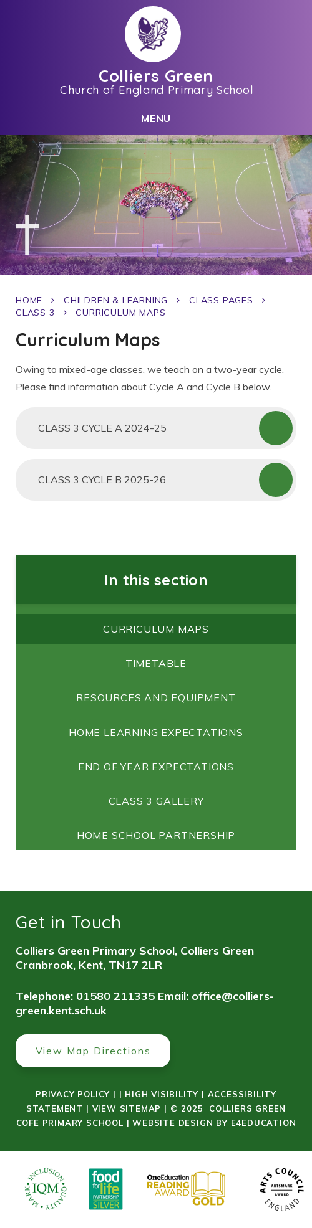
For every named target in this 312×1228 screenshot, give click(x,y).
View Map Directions (93, 1050)
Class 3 (35, 312)
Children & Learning (116, 300)
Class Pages (221, 300)
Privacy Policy (73, 1094)
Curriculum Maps (120, 312)
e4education (263, 1123)
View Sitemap (127, 1108)
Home (29, 300)
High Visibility (161, 1094)
